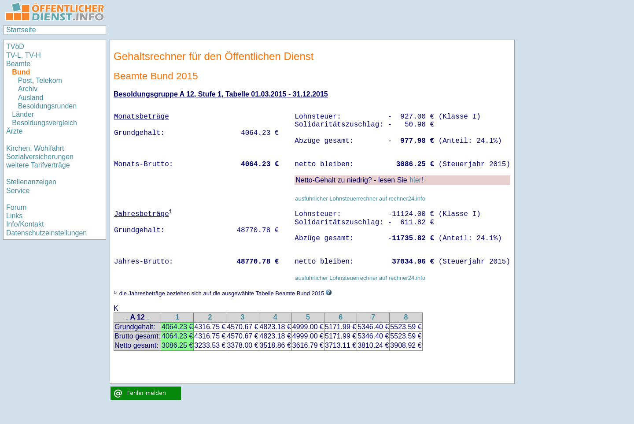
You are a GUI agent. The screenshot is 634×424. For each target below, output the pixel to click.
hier (415, 180)
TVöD (15, 46)
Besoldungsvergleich (44, 122)
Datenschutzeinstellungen (46, 233)
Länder (23, 114)
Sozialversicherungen (40, 156)
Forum (16, 207)
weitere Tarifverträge (38, 165)
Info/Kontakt (25, 224)
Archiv (27, 89)
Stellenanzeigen (31, 182)
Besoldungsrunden (47, 106)
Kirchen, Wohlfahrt (35, 148)
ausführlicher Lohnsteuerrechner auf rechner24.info (360, 198)
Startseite (21, 29)
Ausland (31, 97)
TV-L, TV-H (23, 55)
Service (17, 190)
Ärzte (14, 131)
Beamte (18, 63)
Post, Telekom (40, 80)
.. (127, 318)
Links (14, 215)
